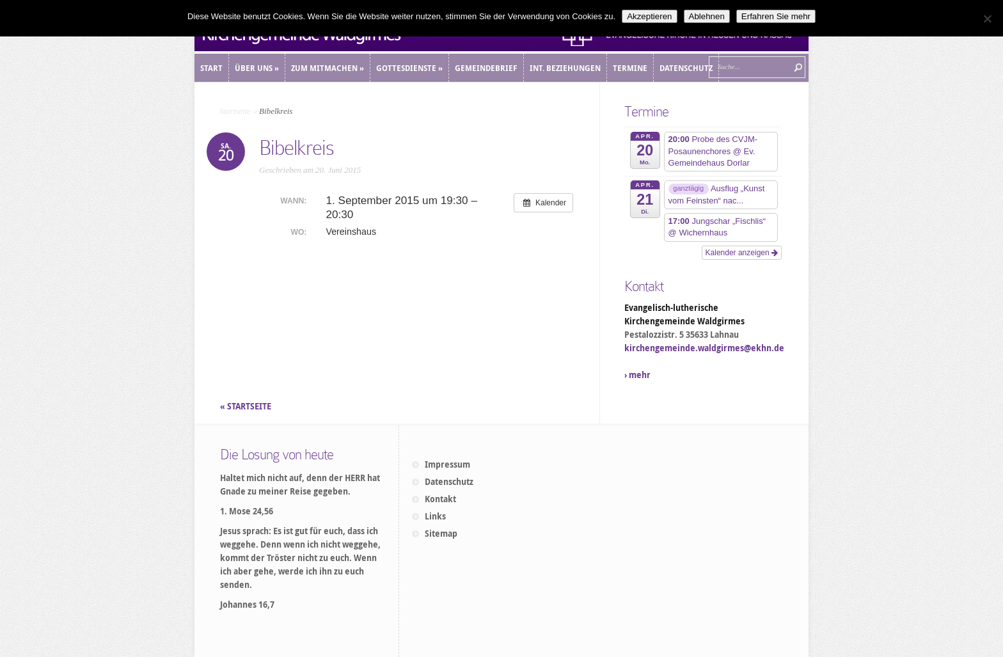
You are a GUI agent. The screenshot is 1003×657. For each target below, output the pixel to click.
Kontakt (440, 499)
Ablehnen (707, 16)
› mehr (637, 375)
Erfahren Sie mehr (775, 16)
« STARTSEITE (246, 406)
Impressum (447, 464)
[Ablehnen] (987, 18)
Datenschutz (449, 481)
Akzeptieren (649, 16)
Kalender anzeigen (742, 252)
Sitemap (441, 533)
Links (435, 516)
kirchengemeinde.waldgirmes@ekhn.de (704, 348)
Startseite (235, 111)
